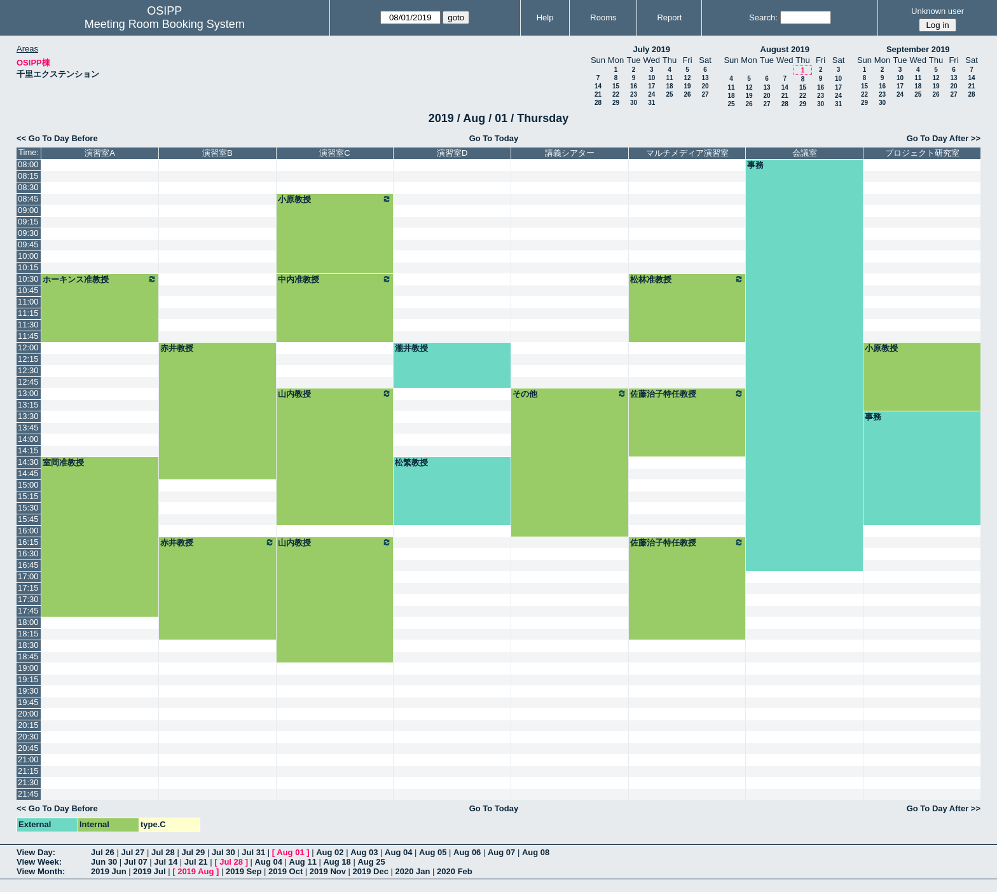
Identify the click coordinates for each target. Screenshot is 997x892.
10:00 (28, 256)
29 (615, 102)
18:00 (28, 622)
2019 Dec (370, 871)
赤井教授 (176, 348)
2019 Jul (149, 871)
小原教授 (335, 199)
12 (687, 77)
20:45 (28, 748)
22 (615, 94)
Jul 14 (165, 862)
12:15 (28, 359)
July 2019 (651, 49)
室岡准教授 (63, 462)
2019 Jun (109, 871)
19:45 (28, 702)
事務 (755, 165)
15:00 (28, 485)
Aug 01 (290, 852)
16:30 (28, 553)
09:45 (28, 244)
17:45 (28, 610)
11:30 (28, 324)
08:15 (28, 176)
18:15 (28, 633)
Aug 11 (303, 862)
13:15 (28, 404)
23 (633, 94)
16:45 (28, 565)
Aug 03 (364, 852)
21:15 (28, 771)
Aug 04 (398, 852)
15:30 (28, 507)
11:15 (28, 313)
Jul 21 (196, 862)
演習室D (452, 153)
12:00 (28, 347)
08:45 (28, 198)
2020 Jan (412, 871)
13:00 (28, 393)
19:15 (28, 679)
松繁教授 (411, 462)
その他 (569, 393)
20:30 (28, 736)
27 (704, 94)
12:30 (28, 370)
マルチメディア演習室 (687, 153)
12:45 (28, 382)
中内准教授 (335, 279)
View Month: (41, 871)
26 (687, 94)
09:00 (28, 210)
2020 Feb (454, 871)
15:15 (28, 496)
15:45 (28, 519)
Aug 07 (501, 852)
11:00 (28, 301)
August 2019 (784, 49)
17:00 (28, 576)
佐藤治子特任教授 (687, 393)
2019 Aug (195, 871)
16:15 (28, 542)
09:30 (28, 233)
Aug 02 (329, 852)
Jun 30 (104, 862)
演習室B (217, 153)
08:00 (28, 164)
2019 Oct (285, 871)
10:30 (28, 279)
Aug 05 (432, 852)
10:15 (28, 267)
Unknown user (937, 11)
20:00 (28, 713)
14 (598, 86)
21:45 (28, 794)
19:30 (28, 691)
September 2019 (918, 49)
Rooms (603, 17)
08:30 (28, 187)
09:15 (28, 221)
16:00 (28, 530)
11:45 (28, 336)
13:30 (28, 416)
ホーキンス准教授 (100, 279)
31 (651, 102)
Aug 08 (535, 852)
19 (687, 86)
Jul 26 (102, 852)
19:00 (28, 668)
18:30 (28, 645)
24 (651, 94)
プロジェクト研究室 (922, 153)
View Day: (36, 852)
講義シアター (570, 153)
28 (598, 102)
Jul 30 (223, 852)
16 (633, 86)
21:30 (28, 782)
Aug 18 (336, 862)
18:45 (28, 656)
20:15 (28, 725)
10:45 (28, 290)
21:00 (28, 759)
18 (669, 86)
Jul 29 (193, 852)
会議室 (804, 153)
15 (615, 86)
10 (651, 77)
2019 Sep (243, 871)
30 (633, 102)
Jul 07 (136, 862)
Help (545, 17)
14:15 (28, 450)
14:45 (28, 473)
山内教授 (335, 393)
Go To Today (494, 138)
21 (598, 94)
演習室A (100, 153)
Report (669, 17)
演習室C (334, 153)
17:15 (28, 588)
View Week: (39, 862)
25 (669, 94)
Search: (763, 17)
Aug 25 (371, 862)
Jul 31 (253, 852)
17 (651, 86)
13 (704, 77)
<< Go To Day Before (57, 138)
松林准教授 (687, 279)
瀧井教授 (411, 348)
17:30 (28, 599)
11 (669, 77)
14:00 (28, 439)
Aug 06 (467, 852)
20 (704, 86)
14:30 (28, 462)
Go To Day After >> (943, 138)
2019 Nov (328, 871)
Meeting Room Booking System (165, 24)
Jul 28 (163, 852)
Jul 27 (132, 852)
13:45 (28, 427)
